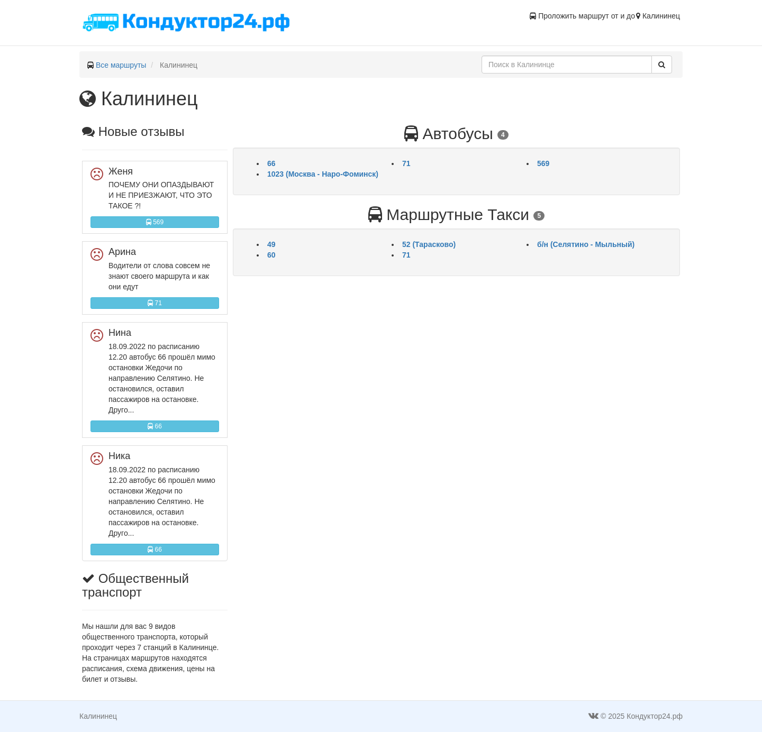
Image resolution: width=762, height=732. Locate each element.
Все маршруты (121, 65)
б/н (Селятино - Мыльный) (585, 244)
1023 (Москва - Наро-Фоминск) (322, 174)
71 (155, 303)
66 (155, 426)
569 (155, 222)
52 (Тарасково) (429, 244)
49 (271, 244)
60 (271, 255)
